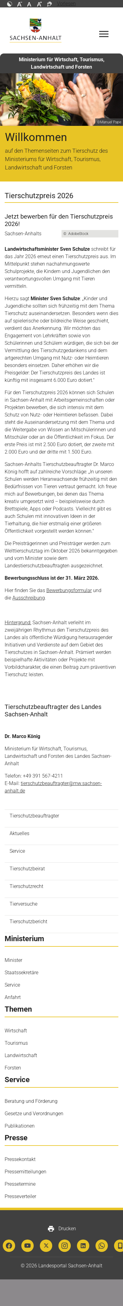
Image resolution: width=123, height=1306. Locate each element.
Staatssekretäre (21, 972)
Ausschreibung (28, 598)
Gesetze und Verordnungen (34, 1113)
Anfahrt (13, 997)
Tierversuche (23, 904)
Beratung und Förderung (31, 1101)
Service (17, 851)
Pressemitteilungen (25, 1172)
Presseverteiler (20, 1196)
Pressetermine (20, 1184)
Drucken (61, 1228)
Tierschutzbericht (28, 921)
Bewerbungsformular (69, 590)
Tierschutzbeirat (27, 869)
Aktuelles (19, 833)
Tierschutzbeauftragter (34, 816)
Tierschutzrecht (26, 886)
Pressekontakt (20, 1159)
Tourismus (16, 1043)
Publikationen (20, 1126)
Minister (13, 960)
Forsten (13, 1068)
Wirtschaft (16, 1031)
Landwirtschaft (21, 1055)
